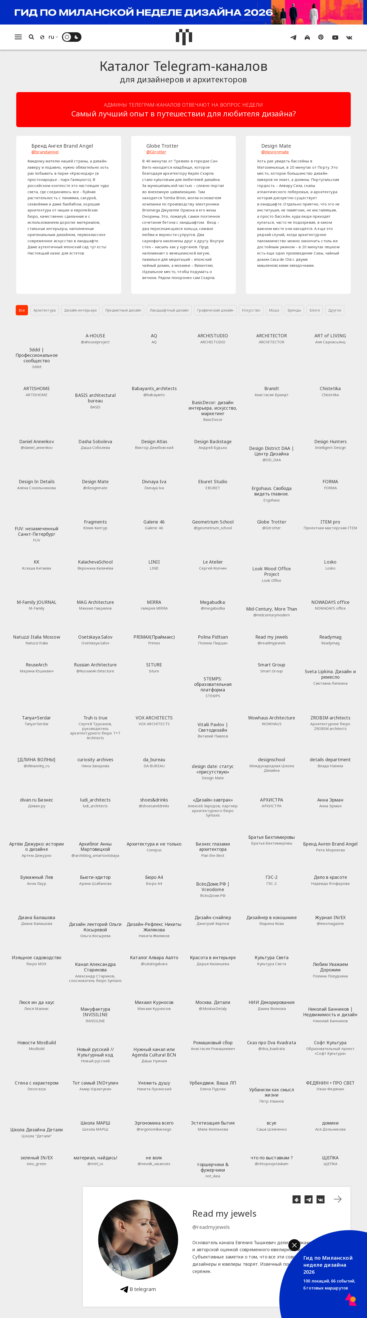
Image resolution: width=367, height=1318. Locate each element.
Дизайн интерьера (80, 310)
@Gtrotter (156, 152)
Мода (274, 310)
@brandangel (45, 152)
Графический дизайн (215, 310)
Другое (334, 310)
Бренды (294, 310)
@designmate (275, 152)
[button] (294, 1245)
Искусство (251, 310)
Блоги (315, 310)
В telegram (138, 1289)
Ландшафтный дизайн (169, 310)
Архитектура (44, 310)
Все (22, 310)
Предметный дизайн (123, 310)
